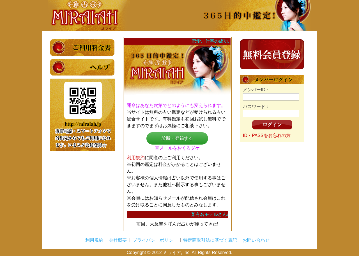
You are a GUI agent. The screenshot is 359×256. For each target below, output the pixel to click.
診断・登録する (177, 138)
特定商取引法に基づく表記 (210, 240)
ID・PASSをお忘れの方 (267, 135)
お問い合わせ (256, 240)
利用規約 (136, 157)
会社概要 (118, 240)
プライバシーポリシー (155, 240)
